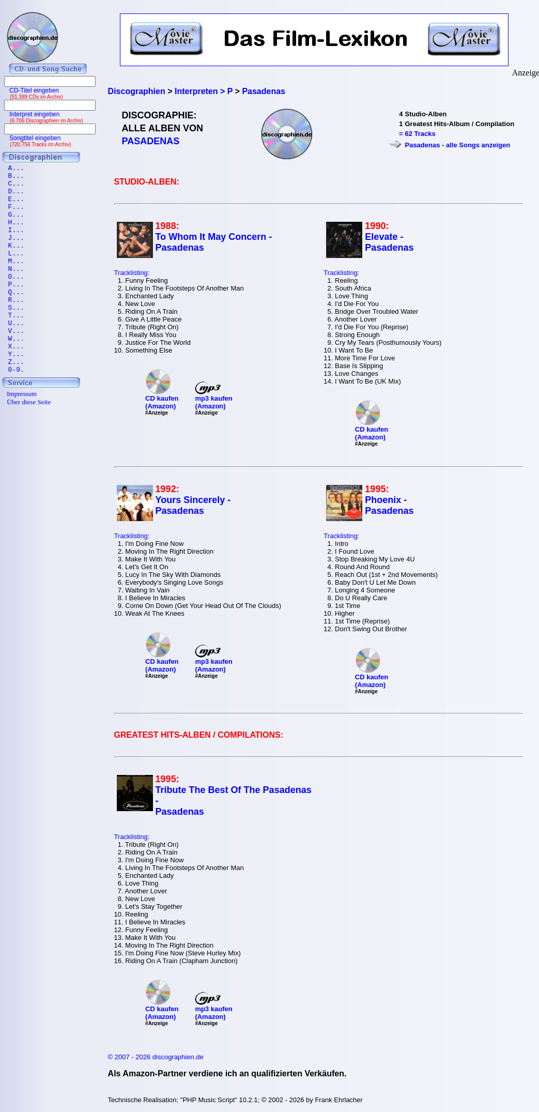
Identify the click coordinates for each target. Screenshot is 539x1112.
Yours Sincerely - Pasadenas (193, 505)
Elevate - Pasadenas (389, 242)
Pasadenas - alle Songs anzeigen (457, 145)
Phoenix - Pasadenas (389, 505)
